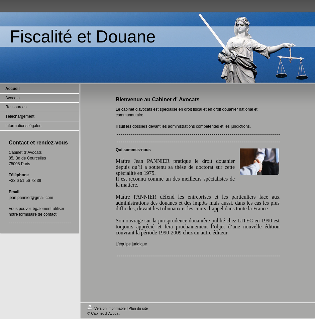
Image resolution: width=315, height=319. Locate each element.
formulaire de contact (38, 214)
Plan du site (138, 308)
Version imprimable (107, 308)
